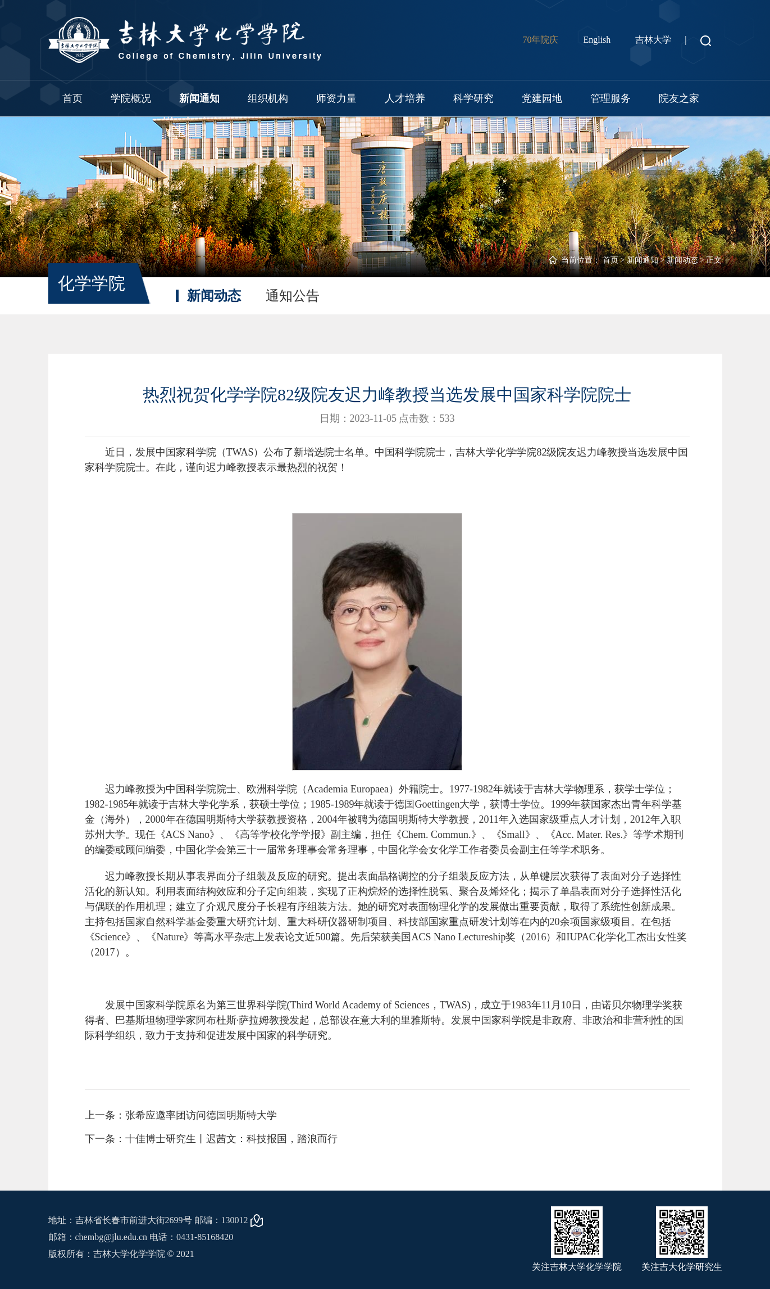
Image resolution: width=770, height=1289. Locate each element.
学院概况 (131, 98)
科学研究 (473, 98)
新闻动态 (682, 260)
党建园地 (542, 98)
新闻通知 (199, 98)
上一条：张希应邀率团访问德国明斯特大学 (181, 1115)
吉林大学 (653, 39)
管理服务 (610, 98)
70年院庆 (540, 39)
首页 (72, 98)
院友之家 (679, 98)
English (596, 39)
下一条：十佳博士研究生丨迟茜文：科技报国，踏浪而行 (211, 1138)
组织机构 (268, 98)
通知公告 (293, 296)
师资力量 (336, 98)
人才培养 (405, 98)
